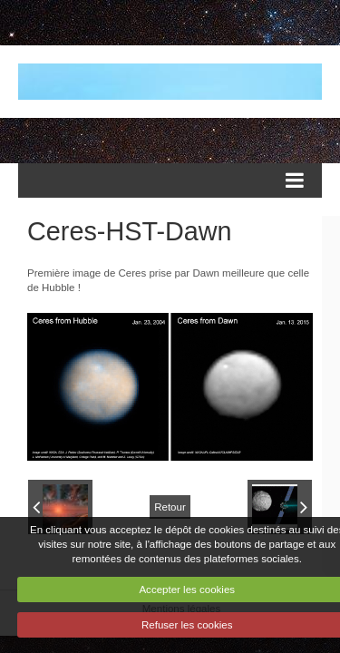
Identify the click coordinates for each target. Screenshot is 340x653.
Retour (170, 507)
